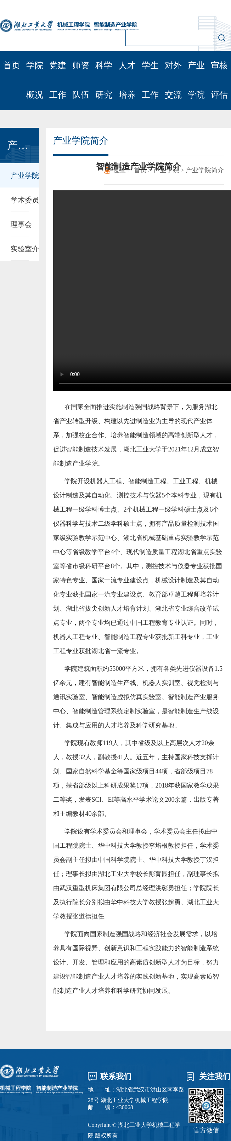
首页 (11, 65)
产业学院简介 (20, 175)
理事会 (20, 224)
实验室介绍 (20, 249)
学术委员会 (20, 200)
